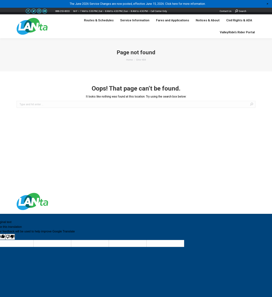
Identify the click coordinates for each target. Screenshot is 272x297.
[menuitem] (98, 20)
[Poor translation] (10, 237)
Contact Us (225, 11)
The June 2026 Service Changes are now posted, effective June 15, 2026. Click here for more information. (137, 4)
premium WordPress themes (176, 201)
